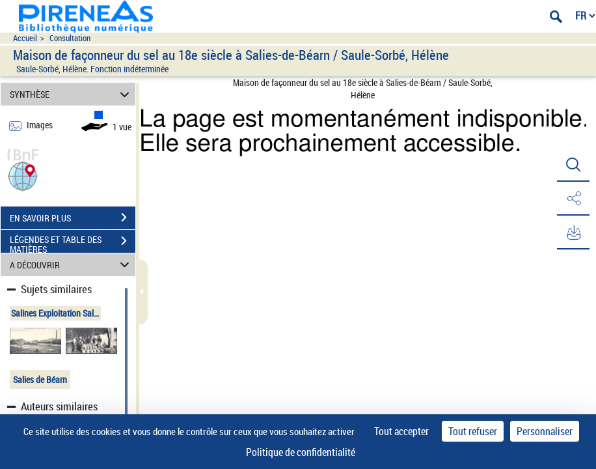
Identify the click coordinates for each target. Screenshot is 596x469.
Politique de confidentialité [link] (300, 452)
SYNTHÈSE (71, 94)
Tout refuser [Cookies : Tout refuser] (472, 431)
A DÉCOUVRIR (71, 264)
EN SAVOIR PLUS (72, 217)
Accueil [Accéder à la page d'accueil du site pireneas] (25, 38)
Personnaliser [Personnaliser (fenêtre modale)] (545, 431)
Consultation (69, 38)
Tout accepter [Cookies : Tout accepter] (401, 431)
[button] (23, 175)
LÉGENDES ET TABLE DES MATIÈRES (72, 242)
